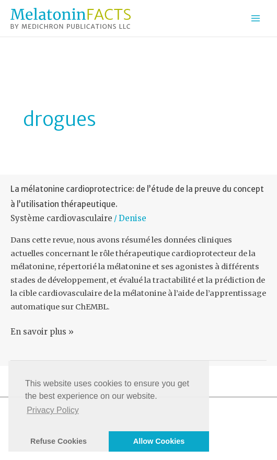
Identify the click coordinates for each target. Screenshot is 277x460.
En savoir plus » (42, 332)
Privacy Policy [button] (53, 410)
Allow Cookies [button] (158, 441)
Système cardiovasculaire (61, 218)
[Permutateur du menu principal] (256, 18)
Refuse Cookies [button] (58, 441)
